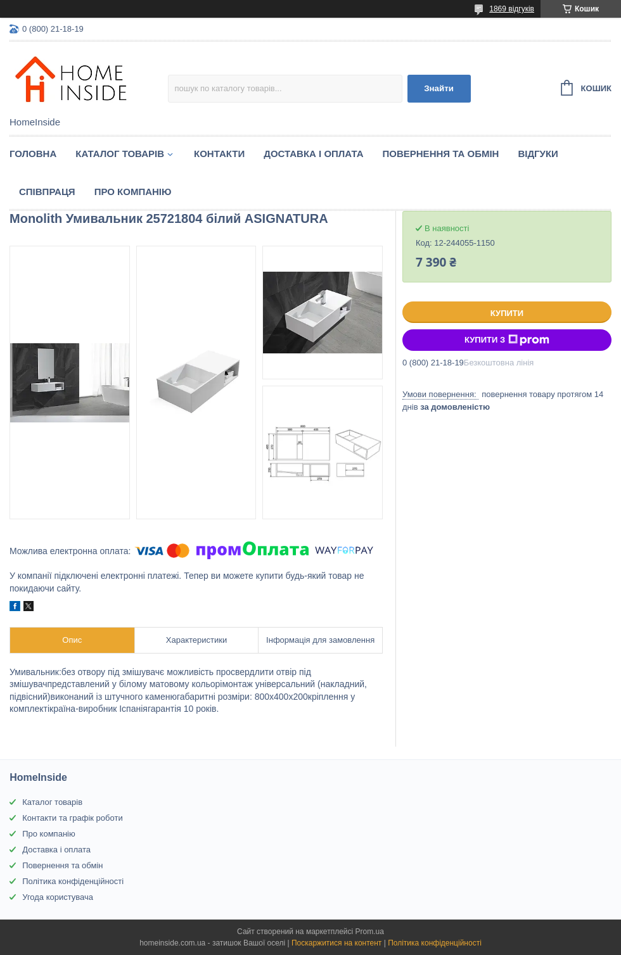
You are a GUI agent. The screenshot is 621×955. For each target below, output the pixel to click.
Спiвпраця (47, 191)
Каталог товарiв (119, 153)
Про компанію (133, 191)
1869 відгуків (511, 8)
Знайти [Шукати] (439, 88)
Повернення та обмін (441, 153)
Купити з (506, 340)
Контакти (219, 153)
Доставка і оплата (313, 153)
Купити (506, 313)
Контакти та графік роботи (72, 818)
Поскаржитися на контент (336, 943)
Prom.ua (369, 931)
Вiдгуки (538, 153)
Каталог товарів (52, 802)
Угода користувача (57, 897)
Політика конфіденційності (73, 881)
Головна (33, 153)
